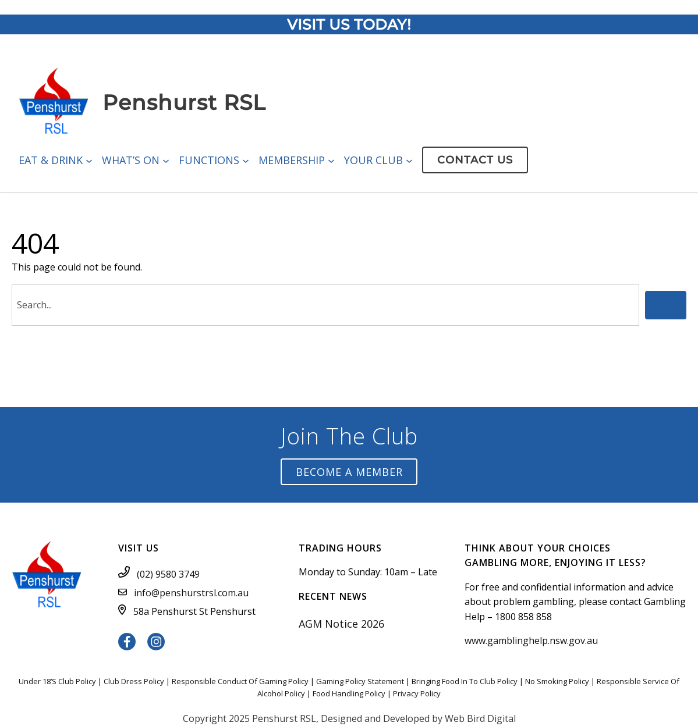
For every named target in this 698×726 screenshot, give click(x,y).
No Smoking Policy (557, 681)
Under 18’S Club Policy (57, 681)
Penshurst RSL (183, 102)
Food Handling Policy (349, 693)
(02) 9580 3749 (168, 574)
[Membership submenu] (331, 159)
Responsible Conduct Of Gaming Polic (238, 681)
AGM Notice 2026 (341, 624)
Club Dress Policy (134, 681)
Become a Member (349, 472)
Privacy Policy (417, 693)
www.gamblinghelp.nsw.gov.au (531, 640)
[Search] (665, 305)
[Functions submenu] (245, 159)
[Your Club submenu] (409, 159)
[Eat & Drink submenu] (89, 159)
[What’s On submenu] (165, 159)
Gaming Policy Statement (360, 681)
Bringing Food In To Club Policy (465, 681)
